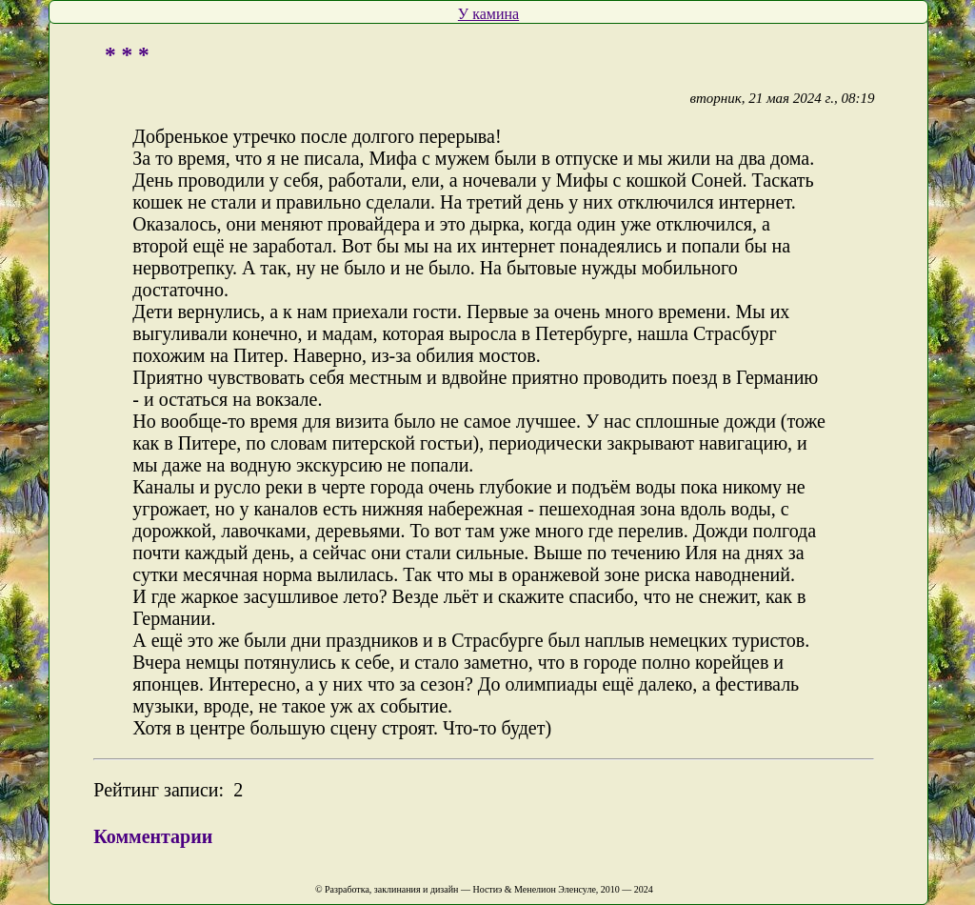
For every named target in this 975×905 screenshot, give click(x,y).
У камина (488, 14)
